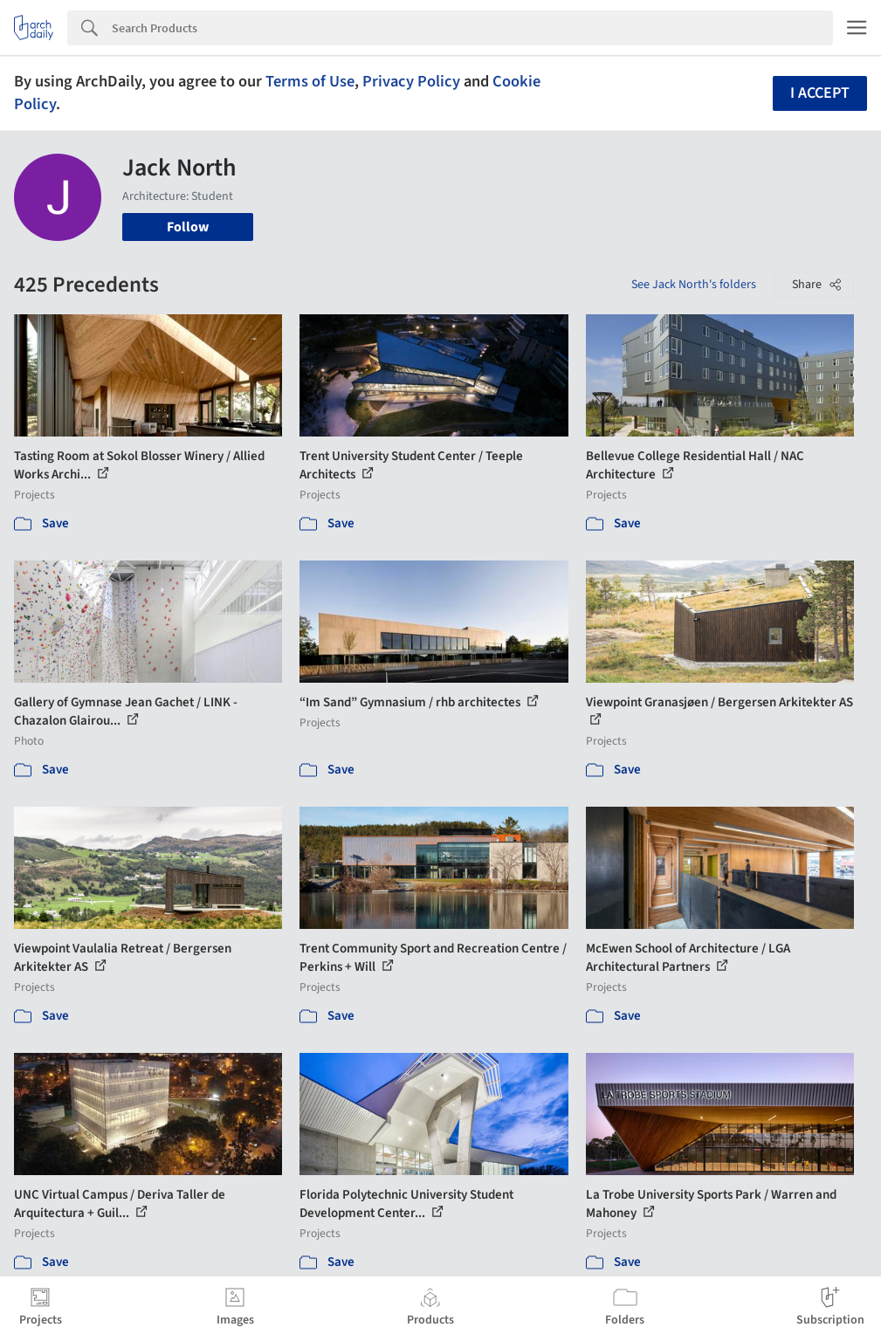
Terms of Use (309, 81)
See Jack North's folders (693, 285)
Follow (188, 227)
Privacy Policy (411, 81)
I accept (820, 93)
